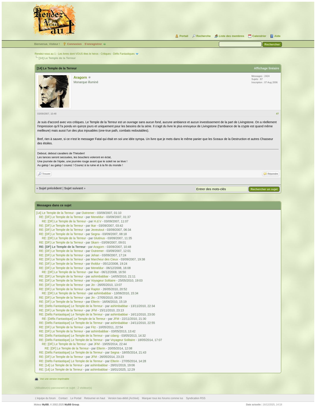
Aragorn (80, 77)
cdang (115, 335)
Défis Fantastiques (123, 53)
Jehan (95, 255)
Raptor (95, 289)
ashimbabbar (100, 276)
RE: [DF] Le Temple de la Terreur (61, 217)
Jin (93, 285)
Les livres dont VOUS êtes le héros (78, 53)
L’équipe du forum (45, 398)
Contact (62, 398)
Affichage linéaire (266, 68)
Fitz (93, 327)
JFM (94, 310)
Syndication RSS (195, 398)
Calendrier (259, 36)
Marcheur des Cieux (104, 259)
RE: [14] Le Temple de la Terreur (60, 365)
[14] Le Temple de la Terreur (55, 213)
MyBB (45, 404)
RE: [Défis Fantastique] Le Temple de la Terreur (71, 306)
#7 (277, 113)
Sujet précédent (50, 188)
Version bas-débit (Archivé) (123, 398)
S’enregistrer (93, 44)
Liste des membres (231, 36)
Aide (277, 36)
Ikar (93, 225)
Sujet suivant (73, 188)
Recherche (203, 36)
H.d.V (97, 221)
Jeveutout (97, 229)
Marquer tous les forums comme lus (162, 398)
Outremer (88, 213)
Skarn (95, 242)
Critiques (106, 53)
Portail (183, 36)
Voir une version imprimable (54, 379)
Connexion (74, 44)
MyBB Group (72, 404)
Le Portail (75, 398)
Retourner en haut (94, 398)
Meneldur (97, 217)
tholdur (95, 263)
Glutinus (99, 238)
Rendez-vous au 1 (45, 53)
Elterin (95, 301)
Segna (95, 234)
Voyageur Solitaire (103, 280)
